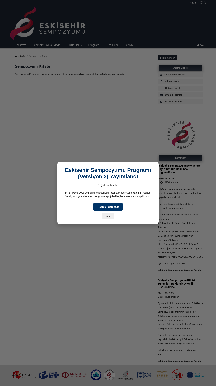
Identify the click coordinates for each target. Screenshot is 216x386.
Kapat (108, 216)
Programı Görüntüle (108, 207)
